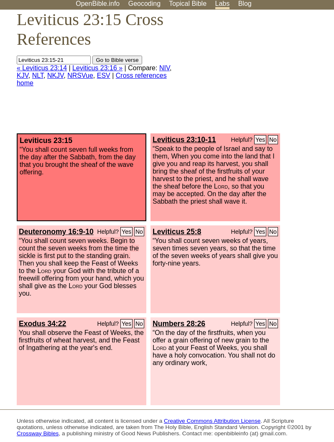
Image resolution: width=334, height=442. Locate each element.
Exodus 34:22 (42, 323)
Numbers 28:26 (179, 323)
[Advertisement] (249, 74)
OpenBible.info (98, 3)
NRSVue (80, 75)
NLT (37, 75)
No (273, 139)
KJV (22, 75)
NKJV (55, 75)
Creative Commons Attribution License (212, 421)
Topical (188, 3)
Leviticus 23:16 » (97, 68)
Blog (245, 3)
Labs (222, 3)
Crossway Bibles (38, 433)
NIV (164, 68)
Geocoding (144, 3)
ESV (103, 75)
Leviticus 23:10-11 (184, 139)
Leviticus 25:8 (177, 231)
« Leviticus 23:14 (42, 68)
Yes (260, 139)
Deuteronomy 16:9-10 (56, 231)
